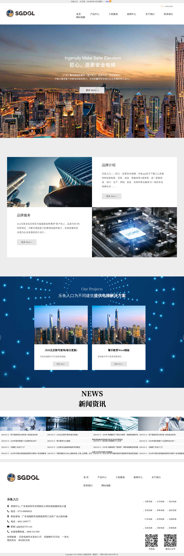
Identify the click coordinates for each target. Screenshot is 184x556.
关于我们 (156, 477)
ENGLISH (169, 6)
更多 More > (111, 196)
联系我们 (88, 485)
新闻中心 (138, 477)
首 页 (86, 477)
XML (108, 2)
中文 (162, 6)
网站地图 (80, 17)
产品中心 (102, 477)
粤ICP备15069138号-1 (109, 554)
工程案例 (120, 477)
